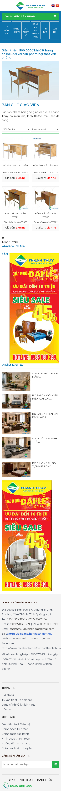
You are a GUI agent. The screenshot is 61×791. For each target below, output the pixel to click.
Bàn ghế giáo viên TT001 (15, 215)
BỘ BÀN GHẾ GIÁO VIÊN (15, 165)
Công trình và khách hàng (35, 30)
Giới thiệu (8, 695)
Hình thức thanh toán (16, 738)
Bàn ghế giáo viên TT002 (45, 215)
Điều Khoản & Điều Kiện (17, 724)
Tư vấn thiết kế (26, 30)
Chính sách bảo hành (15, 733)
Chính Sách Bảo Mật (15, 729)
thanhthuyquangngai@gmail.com (32, 628)
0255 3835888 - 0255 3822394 (27, 619)
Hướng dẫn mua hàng (16, 743)
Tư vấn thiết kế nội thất (17, 699)
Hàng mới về (16, 30)
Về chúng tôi (6, 30)
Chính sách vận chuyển (17, 748)
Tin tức (45, 30)
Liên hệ (54, 30)
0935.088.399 (21, 624)
